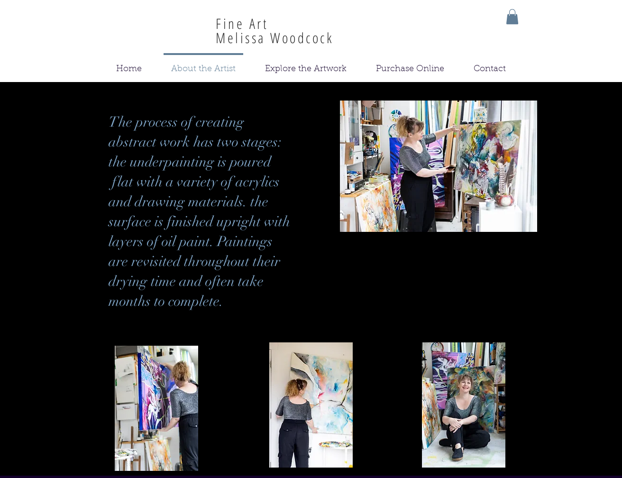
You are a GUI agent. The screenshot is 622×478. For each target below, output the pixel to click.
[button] (512, 16)
